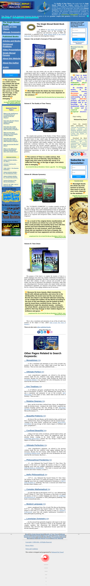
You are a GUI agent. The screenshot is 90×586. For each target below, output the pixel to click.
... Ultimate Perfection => (35, 445)
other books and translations (55, 29)
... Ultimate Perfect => (34, 372)
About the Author (11, 63)
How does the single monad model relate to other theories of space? (11, 140)
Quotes (63, 537)
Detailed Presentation (31, 18)
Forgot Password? (78, 42)
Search (34, 538)
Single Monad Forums (9, 54)
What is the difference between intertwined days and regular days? (11, 150)
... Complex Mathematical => (37, 489)
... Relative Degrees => (34, 401)
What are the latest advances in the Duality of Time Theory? (11, 134)
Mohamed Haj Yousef (57, 552)
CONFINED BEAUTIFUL (32, 438)
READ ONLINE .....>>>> (79, 146)
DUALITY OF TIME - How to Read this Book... (11, 185)
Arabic (6, 67)
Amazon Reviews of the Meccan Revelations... (10, 181)
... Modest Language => (34, 504)
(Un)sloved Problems (8, 45)
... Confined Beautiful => (35, 430)
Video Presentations (12, 50)
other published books (44, 327)
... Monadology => (32, 360)
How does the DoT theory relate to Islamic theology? (11, 122)
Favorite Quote (78, 181)
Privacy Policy (29, 545)
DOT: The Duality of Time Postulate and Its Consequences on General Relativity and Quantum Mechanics (79, 143)
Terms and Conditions (31, 549)
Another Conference (18, 18)
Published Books (11, 36)
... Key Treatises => (32, 386)
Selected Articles (11, 157)
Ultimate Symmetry (11, 32)
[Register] (79, 43)
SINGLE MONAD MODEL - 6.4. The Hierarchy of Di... (10, 173)
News (29, 538)
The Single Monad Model (11, 23)
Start (26, 534)
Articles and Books (11, 41)
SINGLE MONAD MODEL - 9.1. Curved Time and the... (11, 177)
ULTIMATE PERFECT (31, 380)
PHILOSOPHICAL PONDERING (34, 468)
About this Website (11, 58)
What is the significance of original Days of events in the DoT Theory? (11, 115)
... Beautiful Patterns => (34, 416)
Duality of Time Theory (10, 28)
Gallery (45, 537)
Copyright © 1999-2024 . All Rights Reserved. (38, 542)
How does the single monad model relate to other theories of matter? (11, 128)
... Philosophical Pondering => (37, 460)
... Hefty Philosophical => (35, 474)
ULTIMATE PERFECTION (32, 453)
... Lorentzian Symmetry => (36, 519)
